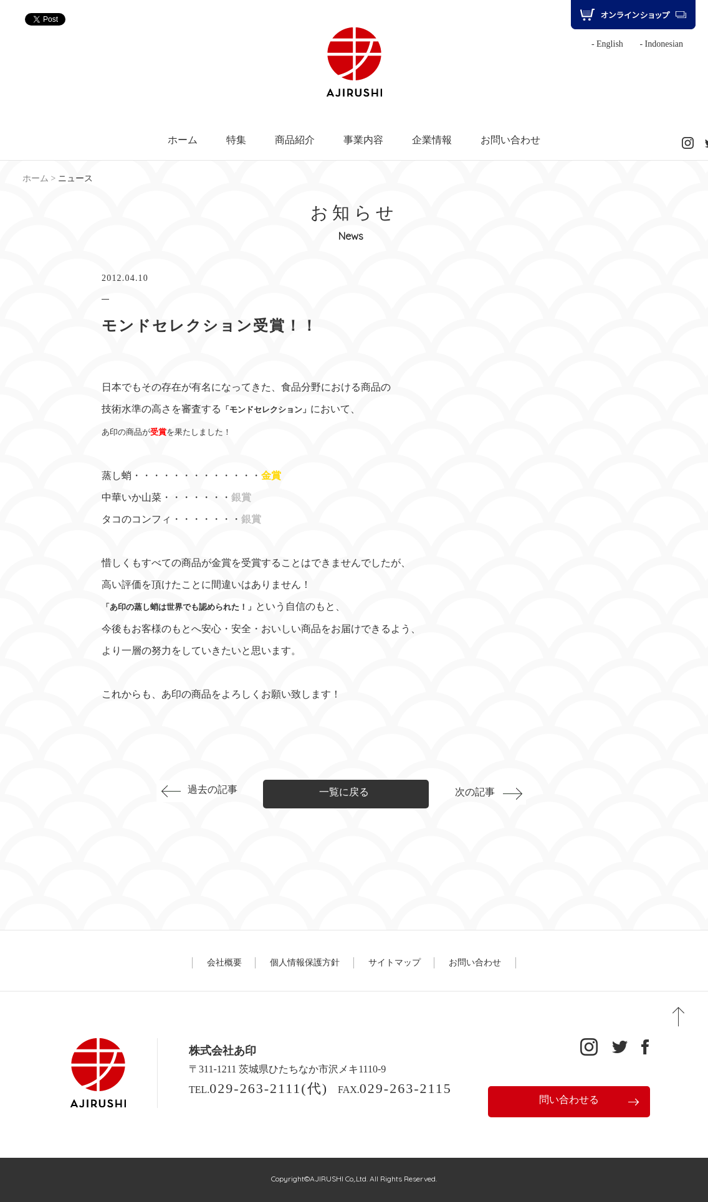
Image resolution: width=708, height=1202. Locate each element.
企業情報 (432, 140)
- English (607, 44)
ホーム (183, 140)
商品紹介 (295, 140)
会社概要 (224, 962)
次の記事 (475, 792)
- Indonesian (661, 44)
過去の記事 (212, 789)
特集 (236, 140)
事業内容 (363, 140)
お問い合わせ (510, 140)
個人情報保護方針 (305, 962)
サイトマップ (394, 962)
